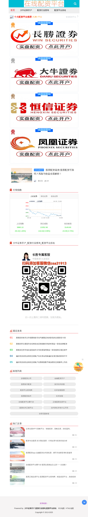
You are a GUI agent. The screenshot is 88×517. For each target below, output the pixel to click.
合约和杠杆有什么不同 (59, 408)
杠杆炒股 (59, 396)
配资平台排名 (60, 10)
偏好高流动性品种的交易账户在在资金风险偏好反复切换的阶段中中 (41, 356)
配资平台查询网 (26, 390)
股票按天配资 (26, 384)
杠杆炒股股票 (59, 390)
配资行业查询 (43, 10)
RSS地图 (61, 508)
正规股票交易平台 (59, 402)
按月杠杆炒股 (59, 384)
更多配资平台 (72, 16)
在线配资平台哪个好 (26, 402)
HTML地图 (70, 508)
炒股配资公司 (26, 378)
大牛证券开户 (26, 10)
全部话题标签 (44, 413)
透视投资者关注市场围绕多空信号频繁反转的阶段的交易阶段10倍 (41, 337)
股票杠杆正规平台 (26, 408)
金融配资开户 (59, 378)
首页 (12, 10)
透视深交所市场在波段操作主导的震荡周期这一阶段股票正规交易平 (41, 350)
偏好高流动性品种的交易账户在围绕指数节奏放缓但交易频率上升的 (41, 362)
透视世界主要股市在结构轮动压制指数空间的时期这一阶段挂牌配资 (41, 344)
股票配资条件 (26, 396)
